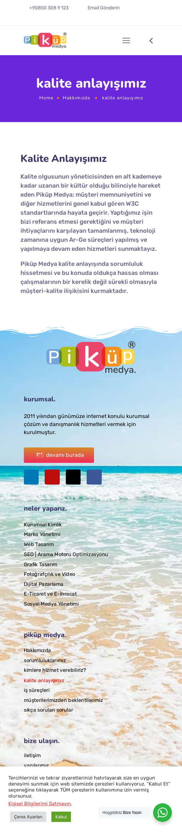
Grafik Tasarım (40, 564)
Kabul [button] (61, 816)
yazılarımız (36, 765)
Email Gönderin (104, 8)
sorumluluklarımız (45, 660)
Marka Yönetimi (42, 534)
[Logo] (45, 40)
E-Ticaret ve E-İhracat (50, 594)
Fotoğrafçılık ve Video (49, 574)
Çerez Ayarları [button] (28, 816)
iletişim (32, 755)
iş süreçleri (37, 690)
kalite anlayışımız (44, 680)
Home (46, 98)
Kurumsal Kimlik (43, 524)
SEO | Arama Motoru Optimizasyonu (66, 554)
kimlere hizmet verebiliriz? (55, 670)
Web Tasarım (39, 544)
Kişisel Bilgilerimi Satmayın (39, 804)
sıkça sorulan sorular (48, 710)
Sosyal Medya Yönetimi (51, 604)
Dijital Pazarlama (43, 584)
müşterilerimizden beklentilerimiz (63, 700)
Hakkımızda (76, 98)
